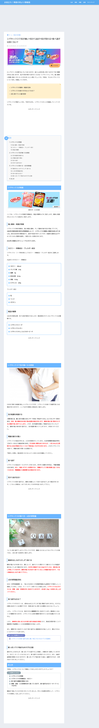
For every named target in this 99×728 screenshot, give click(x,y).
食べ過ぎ (14, 160)
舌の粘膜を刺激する (17, 155)
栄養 (80, 2)
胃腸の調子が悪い (17, 158)
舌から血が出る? (16, 163)
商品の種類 (15, 150)
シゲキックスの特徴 (15, 142)
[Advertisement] (34, 18)
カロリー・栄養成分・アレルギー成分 (22, 147)
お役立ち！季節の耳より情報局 (17, 2)
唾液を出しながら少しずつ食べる (21, 168)
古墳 (84, 2)
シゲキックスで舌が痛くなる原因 (19, 152)
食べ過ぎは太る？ (17, 173)
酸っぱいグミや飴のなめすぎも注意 (21, 176)
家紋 (76, 2)
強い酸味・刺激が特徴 (17, 145)
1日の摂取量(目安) (17, 171)
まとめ (11, 178)
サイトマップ (90, 2)
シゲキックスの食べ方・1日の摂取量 (20, 165)
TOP (71, 2)
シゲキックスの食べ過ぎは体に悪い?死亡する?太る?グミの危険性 (31, 639)
